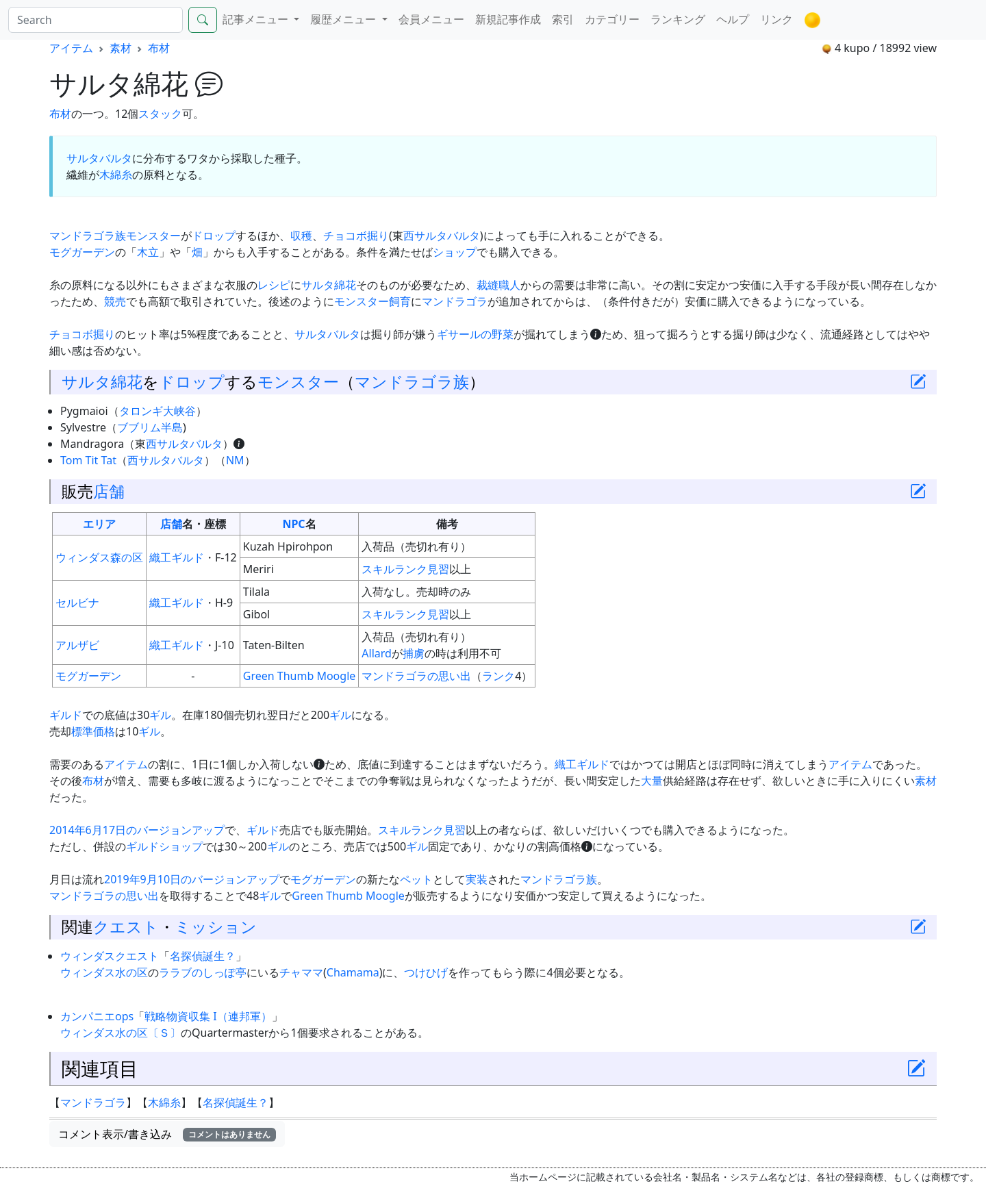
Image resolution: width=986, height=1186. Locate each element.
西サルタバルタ (441, 235)
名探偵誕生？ (203, 955)
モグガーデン (82, 252)
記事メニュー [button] (257, 19)
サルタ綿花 (328, 284)
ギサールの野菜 (475, 334)
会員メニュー (431, 19)
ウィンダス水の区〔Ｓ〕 (120, 1032)
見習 (438, 569)
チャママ (301, 972)
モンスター (153, 235)
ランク (498, 675)
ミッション (216, 926)
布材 (159, 47)
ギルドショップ (164, 846)
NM (235, 460)
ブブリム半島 (150, 427)
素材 (120, 47)
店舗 (109, 491)
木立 (148, 252)
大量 (652, 780)
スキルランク (394, 569)
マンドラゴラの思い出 (416, 675)
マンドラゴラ (455, 301)
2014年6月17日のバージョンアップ (137, 829)
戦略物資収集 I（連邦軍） (208, 1016)
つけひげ (426, 972)
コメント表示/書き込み (167, 1133)
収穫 (301, 235)
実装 (477, 879)
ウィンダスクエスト (109, 955)
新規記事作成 (508, 19)
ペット (416, 879)
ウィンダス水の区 (104, 972)
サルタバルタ (99, 158)
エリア (99, 523)
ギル (160, 714)
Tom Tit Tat (88, 460)
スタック (160, 113)
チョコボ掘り (356, 235)
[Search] (95, 20)
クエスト (126, 926)
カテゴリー (612, 19)
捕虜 (414, 653)
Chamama (353, 972)
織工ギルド (176, 557)
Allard (377, 653)
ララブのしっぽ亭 (202, 972)
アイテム (71, 47)
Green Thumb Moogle (299, 675)
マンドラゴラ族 (87, 235)
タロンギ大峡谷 (157, 410)
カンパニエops (97, 1016)
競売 (115, 301)
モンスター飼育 (372, 301)
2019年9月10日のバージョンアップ (191, 879)
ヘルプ (732, 19)
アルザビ (77, 645)
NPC (293, 523)
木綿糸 (115, 174)
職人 (509, 284)
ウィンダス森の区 (99, 557)
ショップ (455, 252)
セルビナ (77, 602)
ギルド (65, 714)
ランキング (677, 19)
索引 (563, 19)
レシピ (273, 284)
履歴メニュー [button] (344, 19)
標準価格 (93, 731)
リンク (776, 19)
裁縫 (487, 284)
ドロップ (214, 235)
